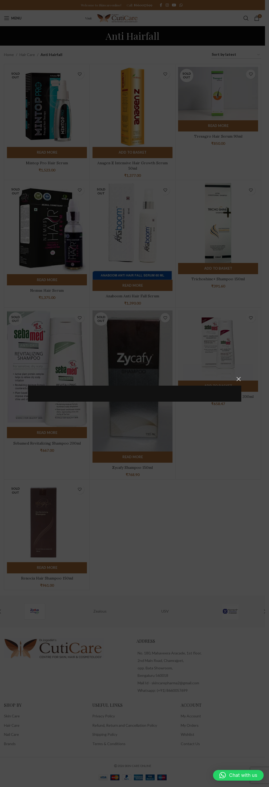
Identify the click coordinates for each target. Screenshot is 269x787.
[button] (238, 775)
